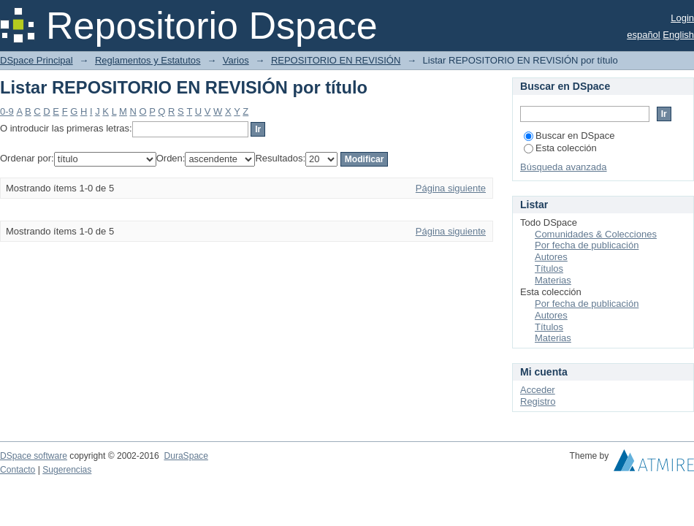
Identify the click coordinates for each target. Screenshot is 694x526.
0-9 (7, 111)
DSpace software (33, 456)
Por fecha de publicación (586, 245)
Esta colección (560, 147)
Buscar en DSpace (569, 135)
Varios (236, 60)
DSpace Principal (36, 60)
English (678, 34)
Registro (537, 401)
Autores (551, 256)
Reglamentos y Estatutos (148, 60)
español (643, 34)
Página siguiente (451, 188)
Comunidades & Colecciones (596, 234)
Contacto (17, 470)
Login (682, 17)
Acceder (537, 389)
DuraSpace (185, 456)
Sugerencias (66, 470)
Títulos (549, 268)
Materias (553, 280)
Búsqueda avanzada (563, 166)
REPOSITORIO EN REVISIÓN (335, 60)
